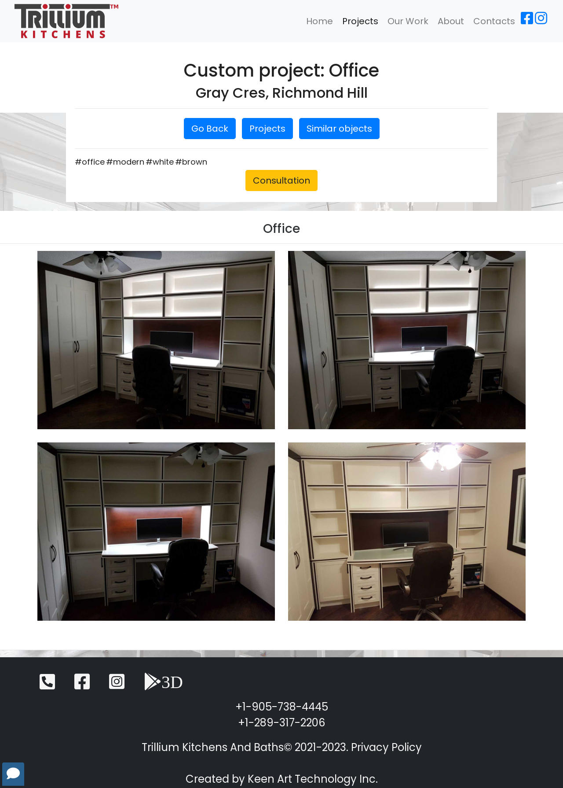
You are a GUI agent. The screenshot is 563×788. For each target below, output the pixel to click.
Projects (360, 21)
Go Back (209, 128)
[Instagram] (541, 21)
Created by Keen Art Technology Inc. (282, 779)
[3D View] (163, 686)
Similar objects (339, 128)
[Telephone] (47, 686)
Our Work (408, 21)
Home (319, 21)
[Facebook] (527, 21)
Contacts (494, 21)
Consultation (281, 180)
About (451, 21)
